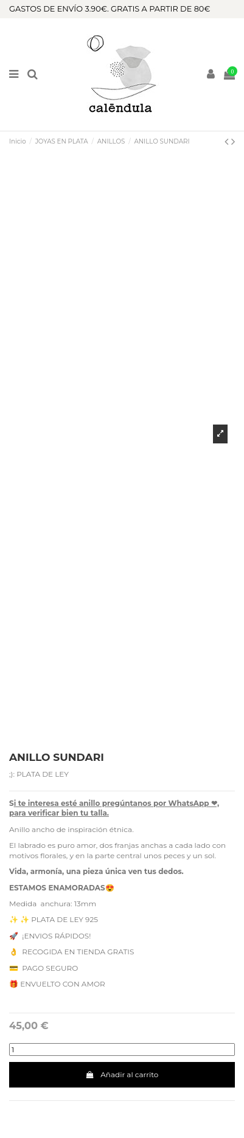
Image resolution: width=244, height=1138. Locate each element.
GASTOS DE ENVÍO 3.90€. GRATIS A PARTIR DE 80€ (110, 8)
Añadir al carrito (122, 1074)
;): (12, 774)
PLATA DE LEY (42, 774)
